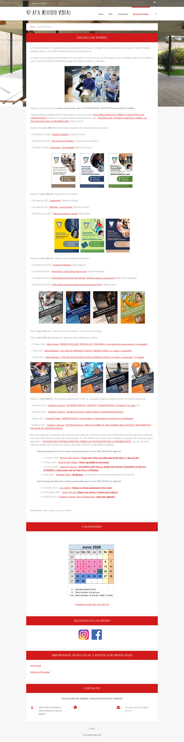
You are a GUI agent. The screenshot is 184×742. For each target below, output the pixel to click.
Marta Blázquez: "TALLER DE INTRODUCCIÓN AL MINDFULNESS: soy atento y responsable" (88, 351)
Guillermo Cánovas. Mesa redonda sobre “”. (87, 497)
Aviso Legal (35, 665)
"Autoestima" (55, 200)
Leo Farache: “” (86, 488)
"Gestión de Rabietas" (62, 265)
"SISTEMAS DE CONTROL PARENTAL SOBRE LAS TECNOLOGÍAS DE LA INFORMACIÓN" (86, 441)
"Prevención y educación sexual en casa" (69, 271)
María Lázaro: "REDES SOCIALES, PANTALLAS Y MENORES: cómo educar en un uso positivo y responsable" (97, 344)
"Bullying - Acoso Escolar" (61, 207)
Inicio (101, 14)
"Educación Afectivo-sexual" (65, 213)
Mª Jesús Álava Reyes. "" (100, 458)
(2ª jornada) (138, 357)
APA (110, 15)
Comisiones (123, 15)
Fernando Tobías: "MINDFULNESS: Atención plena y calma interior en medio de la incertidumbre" (90, 418)
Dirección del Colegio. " (83, 462)
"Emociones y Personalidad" (62, 147)
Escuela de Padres (141, 14)
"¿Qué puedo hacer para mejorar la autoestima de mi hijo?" (77, 284)
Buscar (27, 3)
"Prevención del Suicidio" (62, 141)
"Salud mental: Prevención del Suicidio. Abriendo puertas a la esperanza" (83, 278)
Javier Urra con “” (90, 492)
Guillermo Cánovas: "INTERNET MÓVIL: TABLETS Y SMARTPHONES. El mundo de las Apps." (92, 405)
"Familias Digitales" (60, 134)
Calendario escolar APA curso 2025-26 (92, 604)
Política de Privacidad (39, 672)
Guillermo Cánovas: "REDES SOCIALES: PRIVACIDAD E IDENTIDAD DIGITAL (85, 412)
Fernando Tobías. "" (70, 474)
